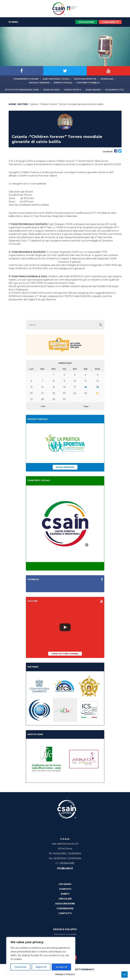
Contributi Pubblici (88, 82)
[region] (40, 955)
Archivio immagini (39, 82)
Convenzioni (65, 908)
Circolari (65, 898)
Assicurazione (65, 903)
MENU (13, 22)
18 (85, 387)
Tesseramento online (25, 79)
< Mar (42, 406)
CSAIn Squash (93, 90)
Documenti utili (114, 90)
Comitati (65, 889)
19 (97, 387)
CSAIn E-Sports (72, 90)
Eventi (65, 893)
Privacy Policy (65, 974)
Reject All (41, 967)
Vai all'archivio (65, 467)
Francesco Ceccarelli (65, 934)
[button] (100, 325)
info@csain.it (65, 868)
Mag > (87, 406)
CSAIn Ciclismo (51, 90)
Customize (20, 967)
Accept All (61, 967)
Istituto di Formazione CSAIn (22, 90)
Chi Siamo (65, 884)
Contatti (65, 913)
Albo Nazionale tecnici (56, 79)
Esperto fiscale (63, 82)
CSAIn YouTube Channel (65, 653)
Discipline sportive (85, 79)
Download (107, 79)
